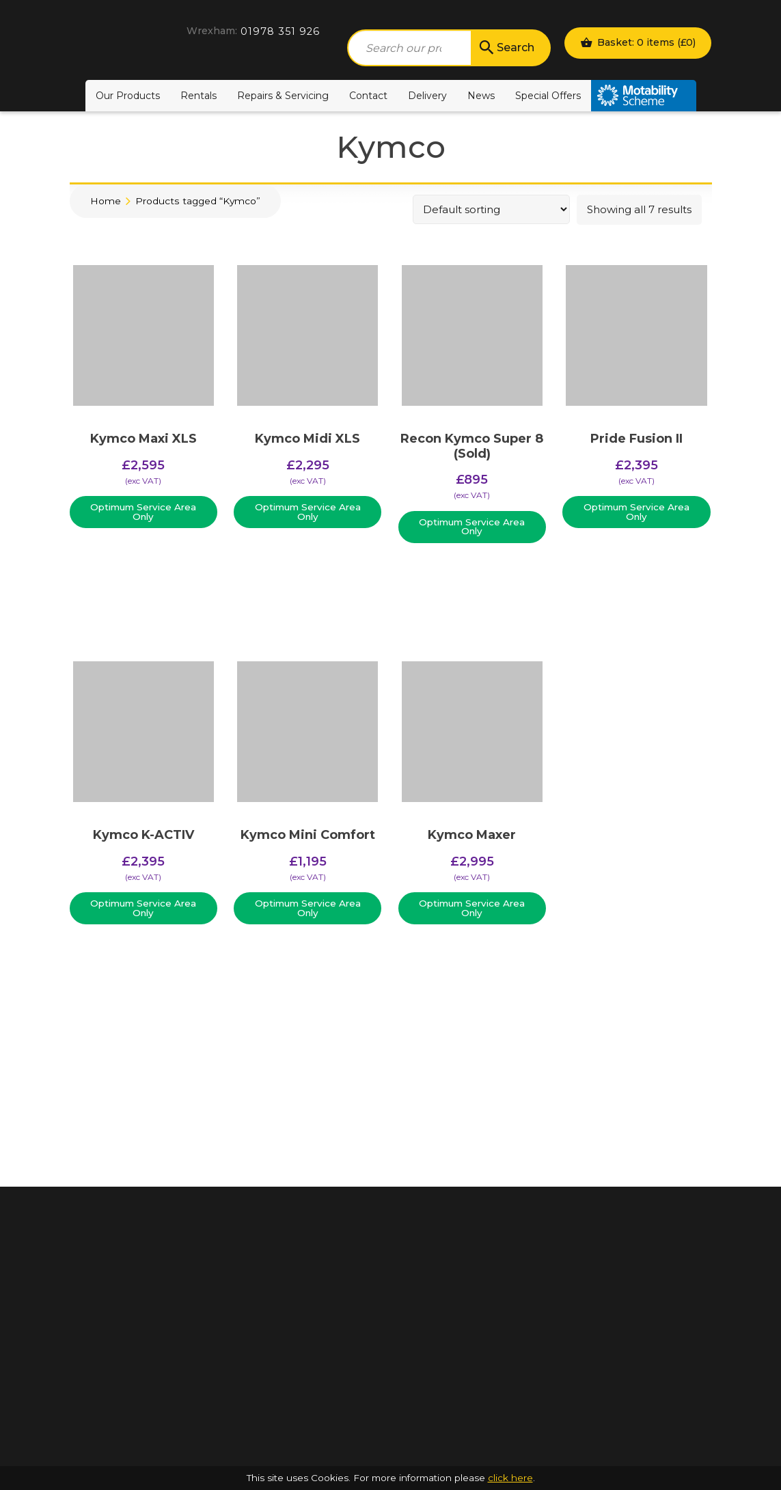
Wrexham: (212, 31)
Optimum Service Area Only (143, 511)
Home (105, 200)
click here (510, 1477)
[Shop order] (491, 209)
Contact (368, 95)
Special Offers (548, 95)
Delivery (427, 95)
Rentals (198, 95)
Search (505, 47)
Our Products (128, 95)
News (481, 95)
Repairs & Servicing (283, 95)
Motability (643, 95)
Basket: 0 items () (638, 42)
